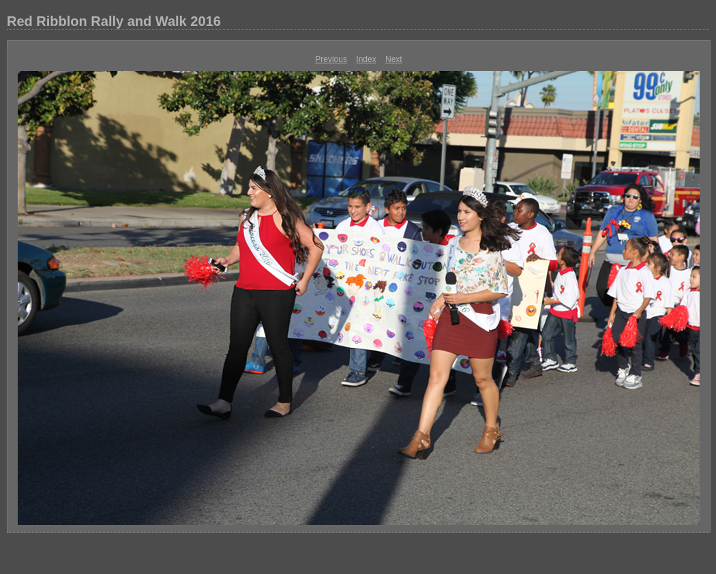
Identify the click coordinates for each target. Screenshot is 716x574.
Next (393, 59)
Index (366, 59)
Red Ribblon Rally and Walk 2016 (114, 21)
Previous (331, 59)
